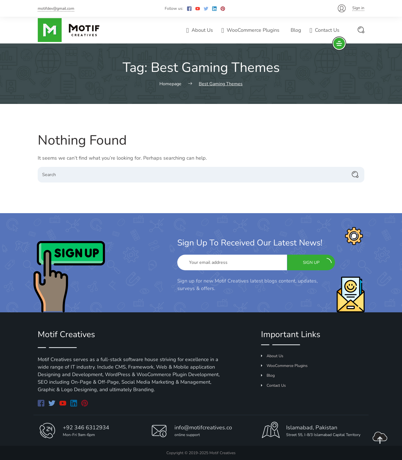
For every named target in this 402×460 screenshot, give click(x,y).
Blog (296, 30)
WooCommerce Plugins (250, 30)
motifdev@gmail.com (56, 8)
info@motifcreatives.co (203, 427)
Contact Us (324, 30)
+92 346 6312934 (86, 427)
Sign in (358, 8)
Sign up (317, 261)
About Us (199, 30)
